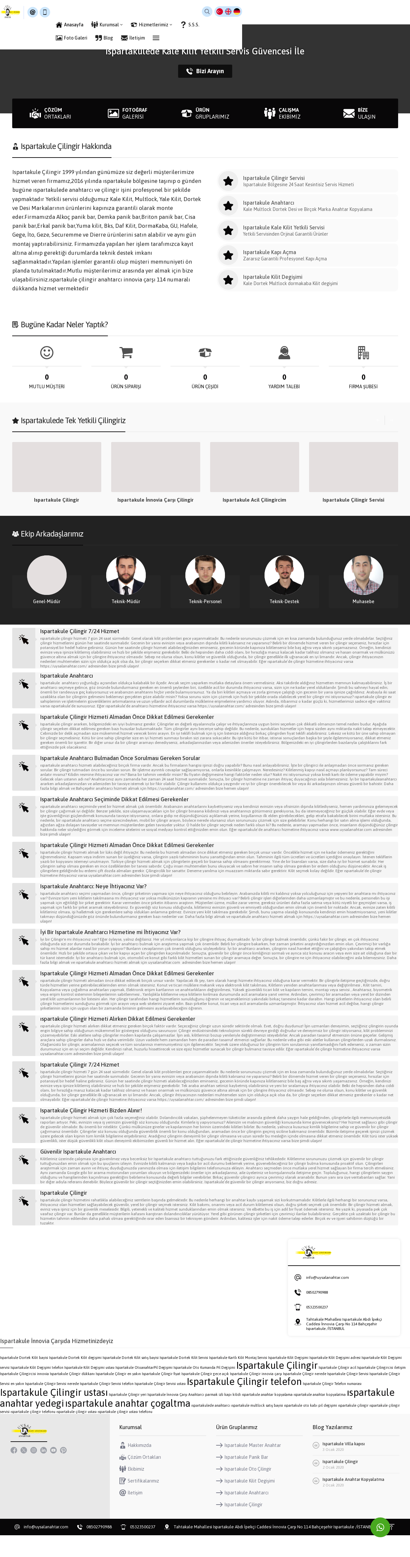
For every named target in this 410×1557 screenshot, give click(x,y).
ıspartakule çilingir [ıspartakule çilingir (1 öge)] (353, 1427)
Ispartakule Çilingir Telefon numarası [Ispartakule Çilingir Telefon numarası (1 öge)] (332, 1405)
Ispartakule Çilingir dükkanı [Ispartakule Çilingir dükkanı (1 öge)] (72, 1395)
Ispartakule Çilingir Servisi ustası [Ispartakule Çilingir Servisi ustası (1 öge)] (160, 1405)
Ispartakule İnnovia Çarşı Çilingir (254, 500)
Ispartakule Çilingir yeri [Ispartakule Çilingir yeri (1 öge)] (127, 1416)
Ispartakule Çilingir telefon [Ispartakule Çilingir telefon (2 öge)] (244, 1403)
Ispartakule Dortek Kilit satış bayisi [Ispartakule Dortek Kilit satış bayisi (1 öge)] (131, 1379)
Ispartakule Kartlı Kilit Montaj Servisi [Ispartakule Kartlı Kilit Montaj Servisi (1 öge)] (238, 1379)
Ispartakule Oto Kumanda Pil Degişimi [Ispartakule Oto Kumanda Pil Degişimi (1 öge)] (204, 1389)
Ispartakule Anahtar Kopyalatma (353, 1501)
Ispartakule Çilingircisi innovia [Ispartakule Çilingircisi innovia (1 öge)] (24, 1395)
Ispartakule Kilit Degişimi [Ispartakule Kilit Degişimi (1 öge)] (288, 1379)
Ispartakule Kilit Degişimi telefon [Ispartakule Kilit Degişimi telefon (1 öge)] (37, 1389)
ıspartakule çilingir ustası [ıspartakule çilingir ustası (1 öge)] (76, 1433)
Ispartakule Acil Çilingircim (353, 500)
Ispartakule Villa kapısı (344, 1465)
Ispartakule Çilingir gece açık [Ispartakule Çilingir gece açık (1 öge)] (205, 1395)
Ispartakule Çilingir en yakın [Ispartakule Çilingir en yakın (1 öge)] (118, 1395)
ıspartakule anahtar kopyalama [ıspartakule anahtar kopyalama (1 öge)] (267, 1416)
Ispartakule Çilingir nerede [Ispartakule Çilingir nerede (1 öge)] (304, 1395)
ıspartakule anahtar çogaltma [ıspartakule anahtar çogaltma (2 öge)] (127, 1425)
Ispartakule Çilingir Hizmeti (56, 500)
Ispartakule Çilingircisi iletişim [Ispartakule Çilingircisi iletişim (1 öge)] (381, 1389)
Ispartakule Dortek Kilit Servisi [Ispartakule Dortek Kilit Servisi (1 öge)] (184, 1379)
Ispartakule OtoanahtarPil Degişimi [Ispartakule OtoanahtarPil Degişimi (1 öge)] (144, 1389)
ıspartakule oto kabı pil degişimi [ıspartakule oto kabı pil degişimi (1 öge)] (310, 1427)
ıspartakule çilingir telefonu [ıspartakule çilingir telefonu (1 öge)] (33, 1433)
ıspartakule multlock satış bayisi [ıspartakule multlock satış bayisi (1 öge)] (257, 1427)
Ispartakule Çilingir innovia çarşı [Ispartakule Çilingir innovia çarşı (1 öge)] (256, 1395)
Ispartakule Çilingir (155, 500)
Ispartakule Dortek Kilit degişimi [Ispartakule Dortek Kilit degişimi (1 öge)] (75, 1379)
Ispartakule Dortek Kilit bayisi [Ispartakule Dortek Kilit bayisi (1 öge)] (24, 1379)
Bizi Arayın (205, 71)
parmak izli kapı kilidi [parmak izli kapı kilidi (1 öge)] (223, 1416)
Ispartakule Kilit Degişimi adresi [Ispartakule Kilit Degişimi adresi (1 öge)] (335, 1379)
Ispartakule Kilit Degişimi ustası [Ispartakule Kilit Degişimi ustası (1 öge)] (89, 1389)
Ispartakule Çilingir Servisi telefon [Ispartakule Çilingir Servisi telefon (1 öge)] (107, 1405)
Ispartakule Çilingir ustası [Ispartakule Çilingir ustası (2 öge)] (54, 1414)
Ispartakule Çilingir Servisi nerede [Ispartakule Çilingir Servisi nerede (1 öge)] (52, 1405)
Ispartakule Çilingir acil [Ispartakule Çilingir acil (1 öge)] (337, 1389)
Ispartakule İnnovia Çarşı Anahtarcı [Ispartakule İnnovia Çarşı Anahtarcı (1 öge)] (175, 1416)
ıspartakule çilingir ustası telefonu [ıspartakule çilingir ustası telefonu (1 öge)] (125, 1433)
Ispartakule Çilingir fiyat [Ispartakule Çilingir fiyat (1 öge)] (161, 1395)
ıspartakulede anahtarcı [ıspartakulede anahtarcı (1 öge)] (210, 1427)
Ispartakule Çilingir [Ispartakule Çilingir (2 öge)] (277, 1387)
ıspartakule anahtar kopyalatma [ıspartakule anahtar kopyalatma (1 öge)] (320, 1416)
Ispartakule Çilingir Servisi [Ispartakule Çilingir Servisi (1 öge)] (347, 1395)
